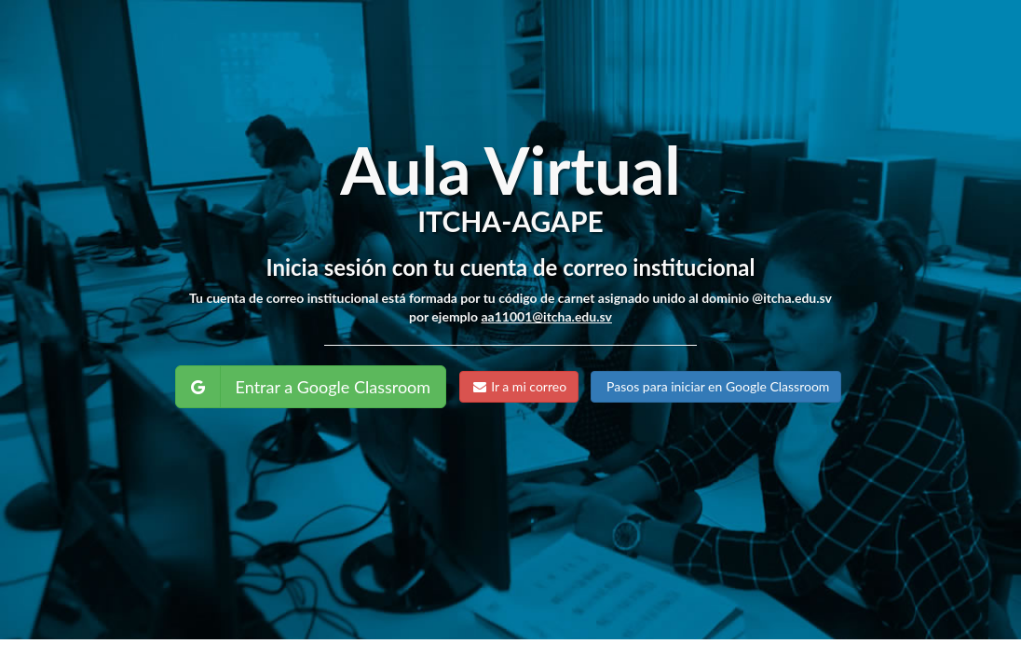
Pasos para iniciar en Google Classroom (716, 386)
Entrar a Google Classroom (333, 387)
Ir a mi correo (519, 386)
